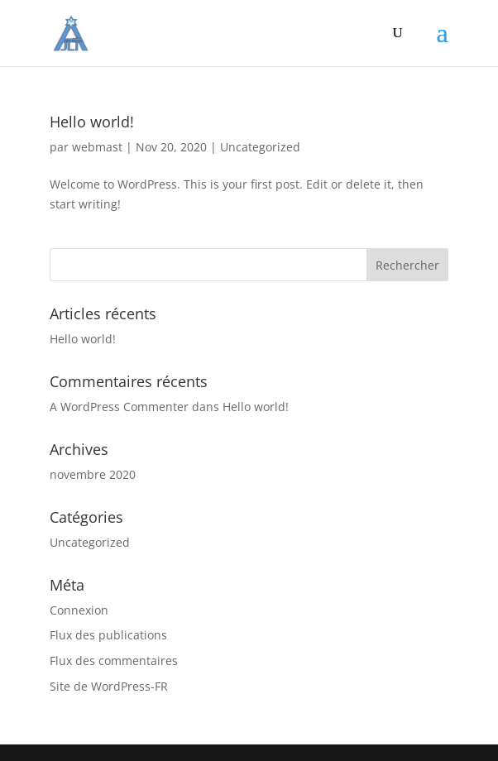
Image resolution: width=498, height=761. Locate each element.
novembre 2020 (93, 474)
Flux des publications (108, 635)
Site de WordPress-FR (109, 686)
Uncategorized (260, 147)
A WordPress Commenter (119, 406)
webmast (97, 147)
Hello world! (92, 122)
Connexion (79, 610)
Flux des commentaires (114, 660)
